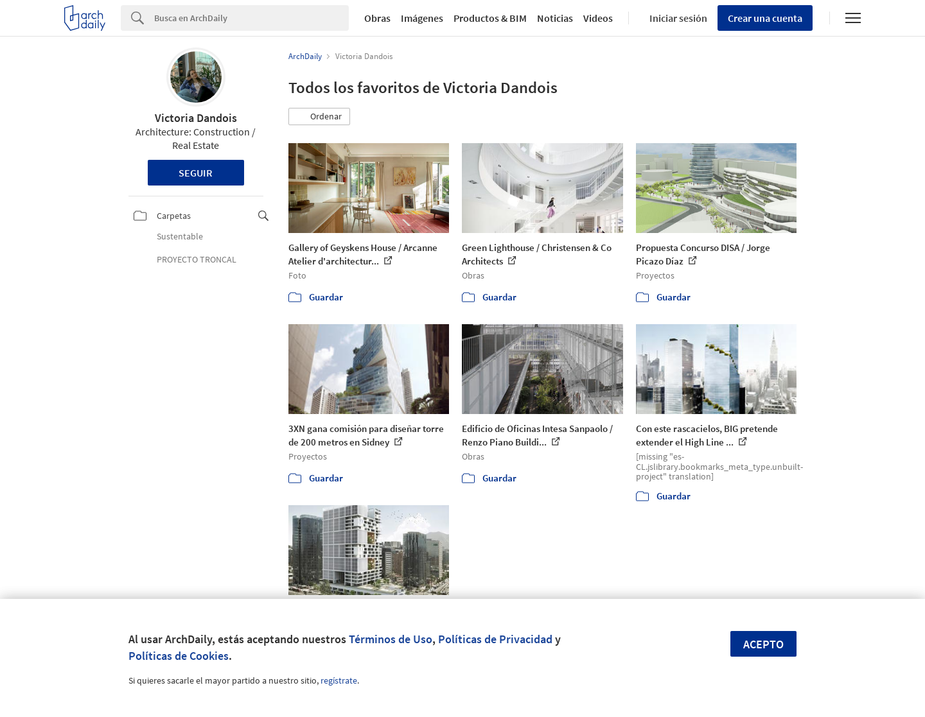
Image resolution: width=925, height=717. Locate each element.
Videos (598, 18)
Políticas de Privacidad (495, 639)
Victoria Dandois (196, 117)
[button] (319, 117)
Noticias (555, 18)
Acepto (763, 644)
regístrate (339, 680)
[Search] (251, 18)
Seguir (196, 172)
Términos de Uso (390, 639)
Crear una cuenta (765, 18)
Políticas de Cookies (178, 655)
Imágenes (422, 18)
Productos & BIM (490, 18)
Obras (377, 18)
